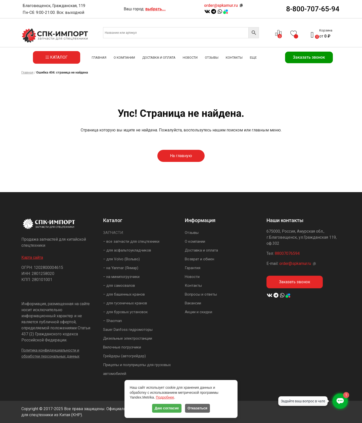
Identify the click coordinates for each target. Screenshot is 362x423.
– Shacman (112, 321)
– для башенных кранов (124, 294)
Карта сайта (32, 257)
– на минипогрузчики (121, 276)
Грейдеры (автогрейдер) (124, 356)
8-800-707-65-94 (312, 9)
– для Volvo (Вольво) (121, 259)
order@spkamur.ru (221, 5)
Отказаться (197, 408)
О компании (124, 57)
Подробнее (165, 397)
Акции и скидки (198, 312)
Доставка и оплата (158, 57)
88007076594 (287, 253)
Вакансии (193, 303)
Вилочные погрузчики (122, 347)
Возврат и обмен (199, 259)
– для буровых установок (125, 312)
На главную (181, 155)
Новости (190, 57)
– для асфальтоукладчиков (127, 250)
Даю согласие (167, 408)
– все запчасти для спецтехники (131, 241)
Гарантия (192, 268)
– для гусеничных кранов (125, 303)
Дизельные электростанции (127, 338)
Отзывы (211, 57)
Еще (253, 57)
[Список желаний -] (294, 33)
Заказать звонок (309, 57)
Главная (99, 57)
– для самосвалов (119, 285)
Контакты (234, 57)
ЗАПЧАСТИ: (113, 232)
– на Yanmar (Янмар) (120, 268)
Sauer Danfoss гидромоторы (128, 329)
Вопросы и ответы (201, 294)
